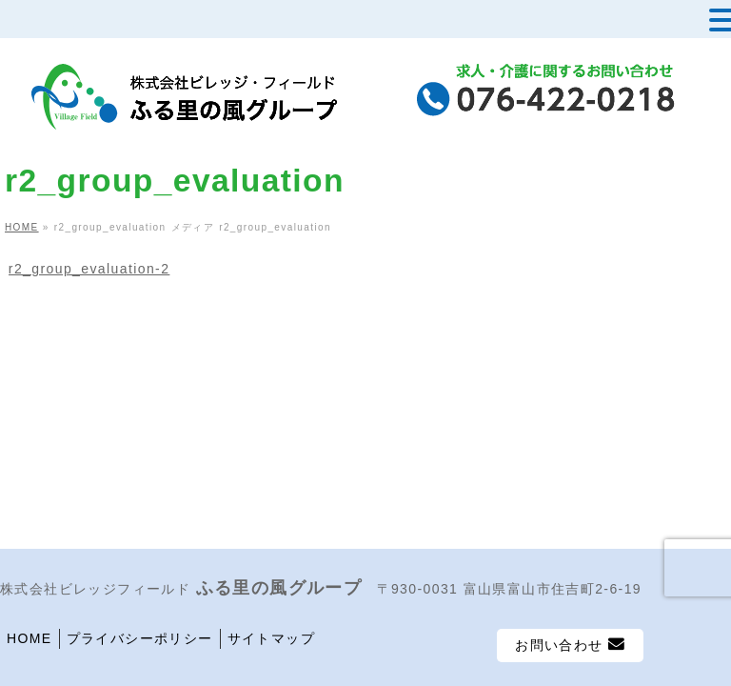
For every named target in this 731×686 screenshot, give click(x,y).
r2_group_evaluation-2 (89, 268)
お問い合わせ (570, 644)
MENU (46, 23)
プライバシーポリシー (140, 638)
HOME (29, 638)
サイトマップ (271, 638)
